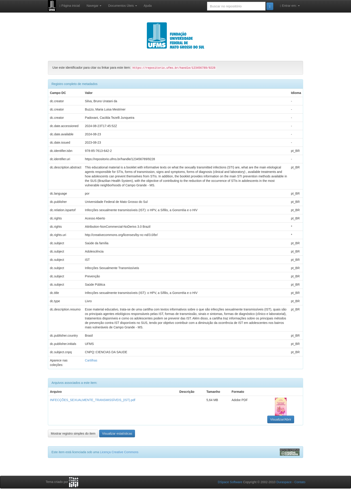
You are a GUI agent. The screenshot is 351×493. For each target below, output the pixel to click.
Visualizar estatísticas (117, 433)
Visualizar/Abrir (280, 419)
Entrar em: (290, 6)
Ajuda (148, 5)
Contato (299, 482)
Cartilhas (91, 360)
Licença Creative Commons (119, 452)
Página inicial (69, 6)
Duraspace (284, 482)
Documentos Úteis (122, 5)
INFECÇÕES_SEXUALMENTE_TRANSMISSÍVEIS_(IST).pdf (92, 400)
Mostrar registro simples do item (73, 433)
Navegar (94, 5)
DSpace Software (230, 482)
